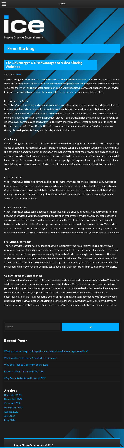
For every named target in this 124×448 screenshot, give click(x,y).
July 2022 (9, 415)
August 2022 (11, 411)
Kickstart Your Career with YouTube (24, 371)
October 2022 (12, 403)
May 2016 (9, 419)
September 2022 (13, 407)
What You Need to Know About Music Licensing (30, 357)
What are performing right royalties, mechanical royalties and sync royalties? (46, 351)
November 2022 (13, 399)
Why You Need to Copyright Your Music (26, 364)
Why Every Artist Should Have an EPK (25, 378)
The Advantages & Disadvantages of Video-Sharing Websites (44, 65)
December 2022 (13, 394)
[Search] (90, 327)
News (18, 74)
